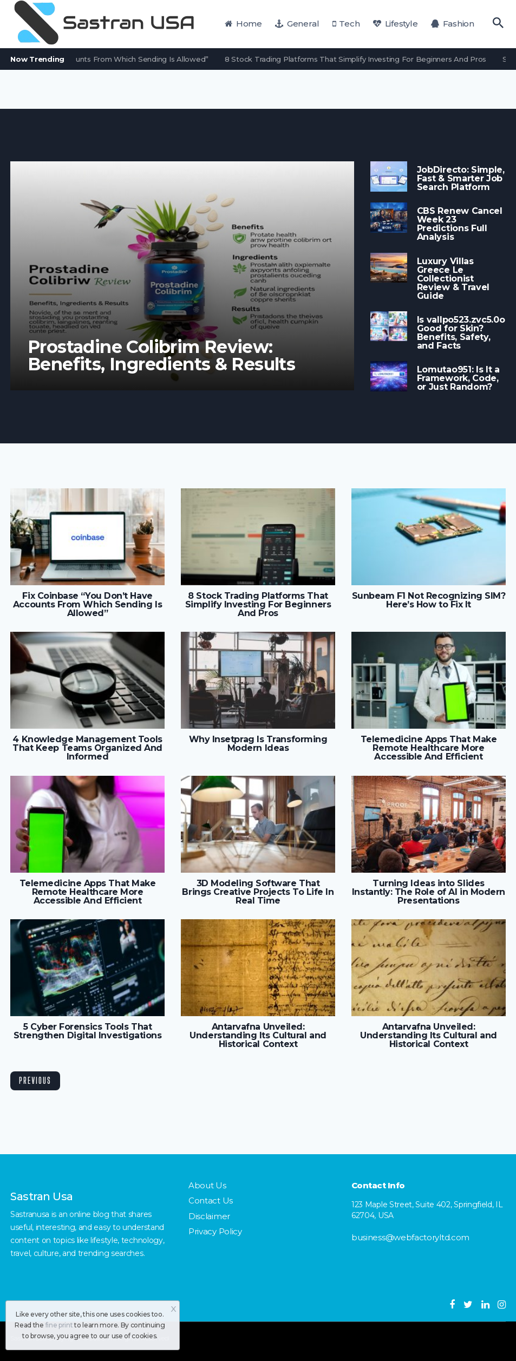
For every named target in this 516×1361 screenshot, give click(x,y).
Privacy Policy (215, 1231)
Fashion (452, 23)
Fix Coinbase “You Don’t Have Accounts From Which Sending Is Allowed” (87, 605)
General (297, 23)
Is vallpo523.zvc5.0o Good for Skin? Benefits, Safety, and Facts (461, 333)
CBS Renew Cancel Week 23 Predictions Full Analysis (459, 224)
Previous (35, 1080)
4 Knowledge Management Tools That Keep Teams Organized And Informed (87, 748)
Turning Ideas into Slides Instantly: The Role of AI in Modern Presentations (428, 892)
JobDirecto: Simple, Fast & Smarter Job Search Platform (461, 179)
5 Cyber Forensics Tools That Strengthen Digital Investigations (88, 1031)
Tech (346, 23)
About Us (207, 1185)
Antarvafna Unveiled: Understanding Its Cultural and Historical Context (258, 1036)
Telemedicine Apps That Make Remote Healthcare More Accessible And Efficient (429, 748)
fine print (59, 1325)
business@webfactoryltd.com (410, 1237)
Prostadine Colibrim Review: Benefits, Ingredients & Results (161, 355)
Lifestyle (395, 23)
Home (243, 23)
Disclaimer (209, 1216)
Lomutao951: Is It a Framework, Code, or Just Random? (458, 378)
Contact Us (210, 1200)
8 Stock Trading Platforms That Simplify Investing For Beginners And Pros (359, 59)
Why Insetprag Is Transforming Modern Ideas (258, 744)
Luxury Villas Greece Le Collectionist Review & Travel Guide (453, 278)
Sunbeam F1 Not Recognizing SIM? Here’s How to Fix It (429, 600)
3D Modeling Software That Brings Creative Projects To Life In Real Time (258, 892)
